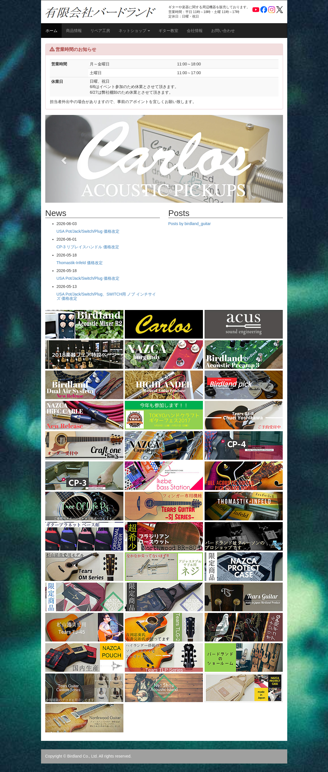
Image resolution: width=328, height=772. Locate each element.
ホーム (51, 30)
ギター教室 (168, 30)
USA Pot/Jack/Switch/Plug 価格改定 (88, 231)
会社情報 (195, 30)
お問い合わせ (223, 30)
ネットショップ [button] (134, 30)
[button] (63, 159)
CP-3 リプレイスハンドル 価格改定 (88, 247)
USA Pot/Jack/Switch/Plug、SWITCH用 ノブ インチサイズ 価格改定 (106, 296)
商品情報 (74, 30)
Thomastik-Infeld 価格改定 (80, 262)
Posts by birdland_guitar (189, 223)
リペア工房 (100, 30)
